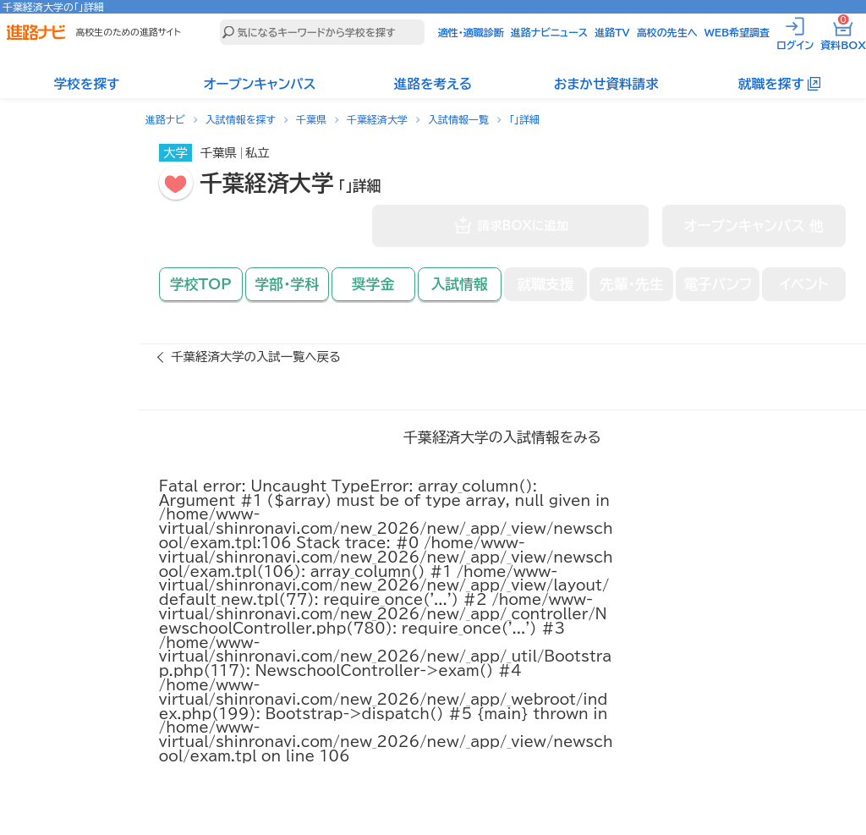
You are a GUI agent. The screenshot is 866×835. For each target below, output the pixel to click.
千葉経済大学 (377, 119)
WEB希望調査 (737, 32)
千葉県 (311, 119)
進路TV (612, 32)
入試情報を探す (241, 119)
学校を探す (87, 84)
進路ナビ (165, 119)
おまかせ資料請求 (606, 84)
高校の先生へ (667, 32)
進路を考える (433, 84)
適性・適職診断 (471, 32)
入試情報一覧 (458, 119)
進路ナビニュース (549, 32)
